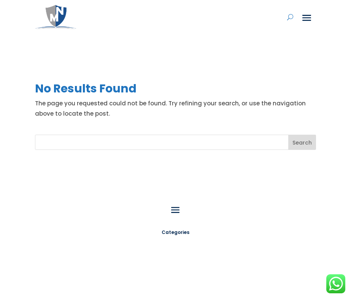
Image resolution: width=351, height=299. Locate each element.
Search (302, 142)
